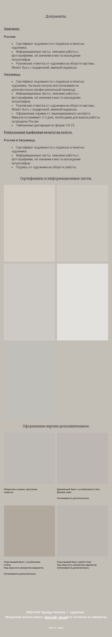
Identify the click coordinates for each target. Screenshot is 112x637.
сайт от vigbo (56, 628)
